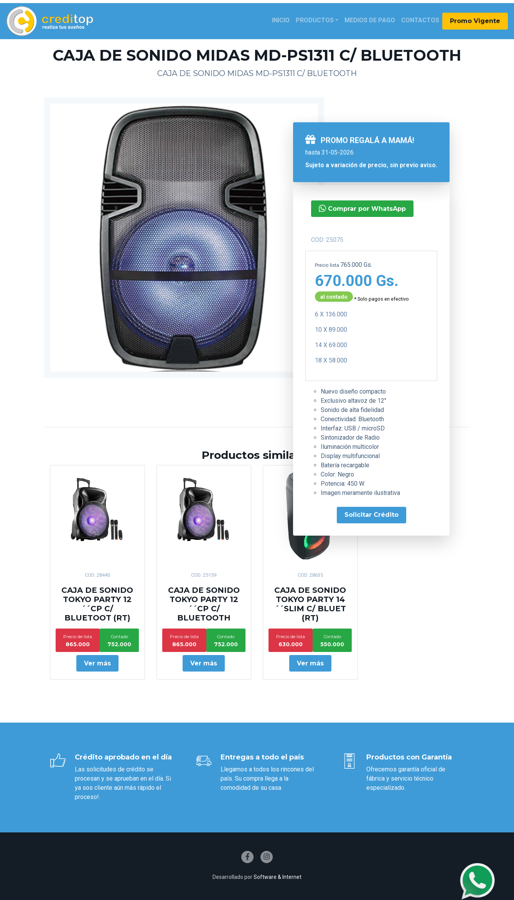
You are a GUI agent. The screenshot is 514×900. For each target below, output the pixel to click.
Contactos (420, 20)
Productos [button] (315, 20)
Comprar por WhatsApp (362, 208)
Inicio (281, 20)
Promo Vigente (475, 21)
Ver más (97, 663)
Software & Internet (277, 877)
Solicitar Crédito (371, 514)
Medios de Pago (369, 20)
